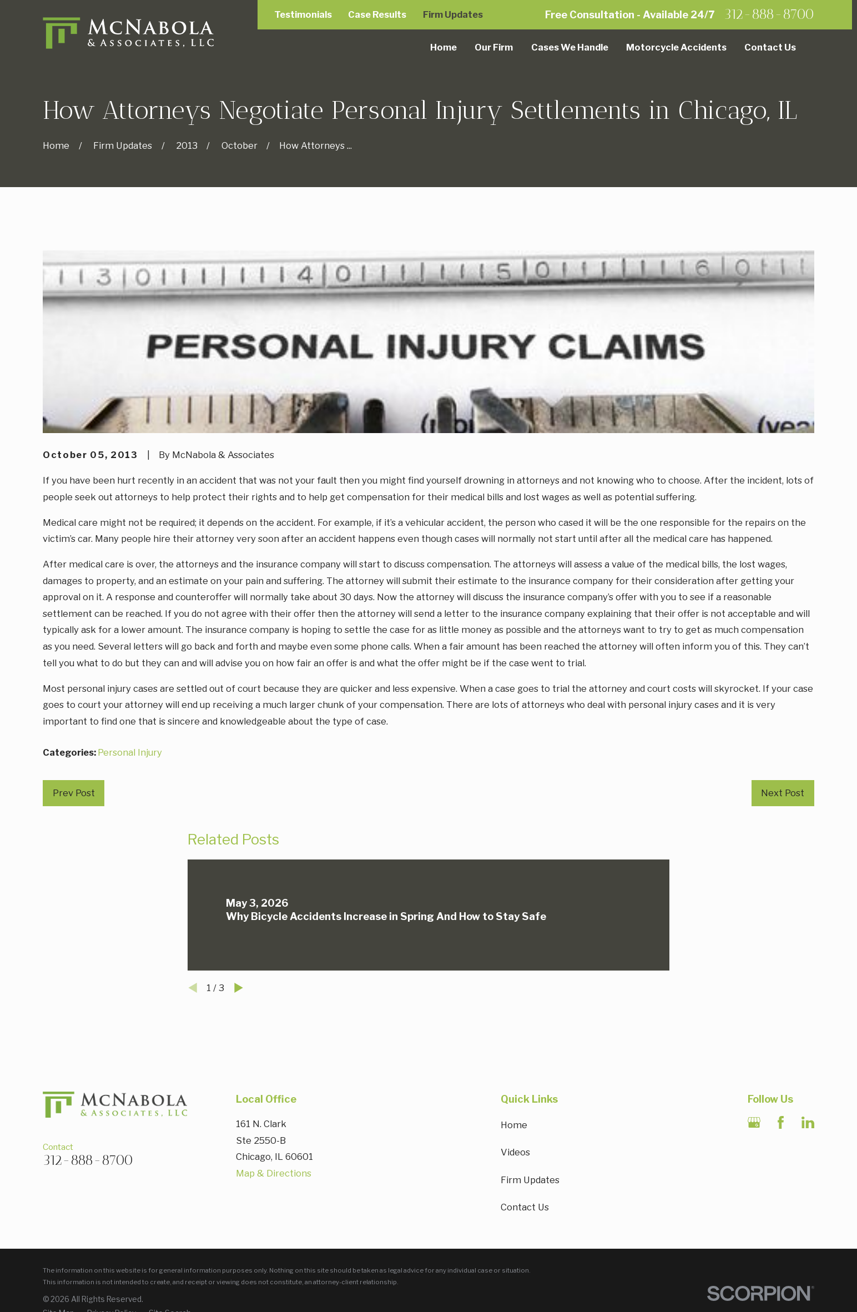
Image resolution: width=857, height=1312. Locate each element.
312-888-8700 (769, 15)
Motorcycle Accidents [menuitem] (676, 47)
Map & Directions (273, 1173)
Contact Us (525, 1207)
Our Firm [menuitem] (494, 47)
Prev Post (74, 792)
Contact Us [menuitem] (770, 47)
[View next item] (239, 988)
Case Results (377, 14)
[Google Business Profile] (754, 1122)
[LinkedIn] (807, 1122)
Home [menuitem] (443, 47)
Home (514, 1124)
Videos (515, 1152)
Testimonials (303, 14)
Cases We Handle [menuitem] (569, 47)
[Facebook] (780, 1122)
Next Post (782, 792)
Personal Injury (130, 752)
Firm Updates (453, 14)
